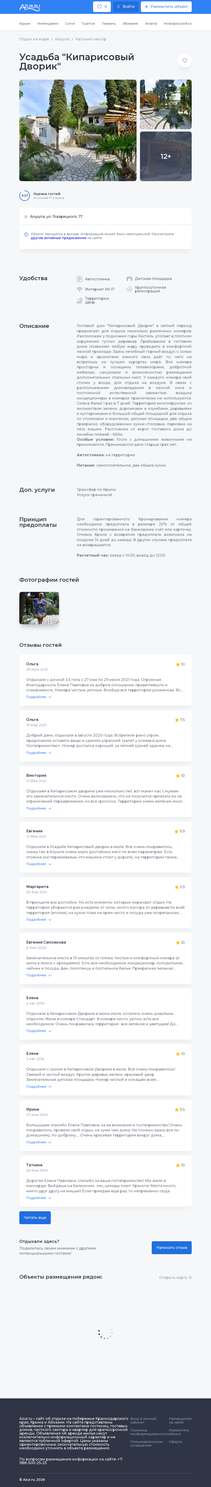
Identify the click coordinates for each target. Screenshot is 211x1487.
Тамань (109, 23)
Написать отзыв (171, 1247)
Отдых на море (34, 39)
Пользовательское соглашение (146, 1444)
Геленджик (47, 23)
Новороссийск (178, 23)
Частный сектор (90, 39)
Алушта (62, 39)
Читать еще (35, 1217)
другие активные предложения (58, 238)
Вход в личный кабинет (143, 1420)
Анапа (151, 23)
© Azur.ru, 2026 (32, 1479)
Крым (24, 23)
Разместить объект (179, 1432)
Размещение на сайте (180, 1420)
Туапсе (88, 23)
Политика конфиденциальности (149, 1432)
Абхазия (130, 23)
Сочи (70, 23)
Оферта (175, 1442)
